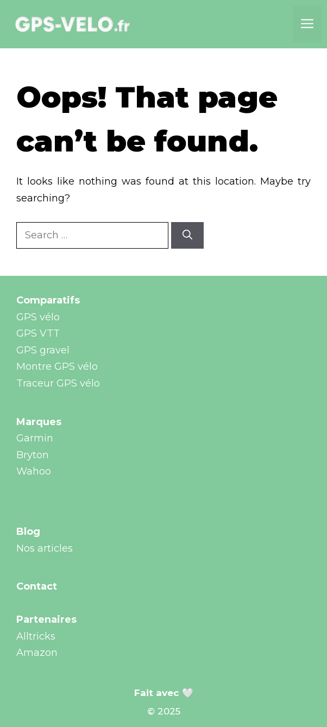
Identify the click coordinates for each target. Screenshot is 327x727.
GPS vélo (38, 317)
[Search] (187, 235)
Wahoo (33, 471)
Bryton (32, 455)
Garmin (34, 438)
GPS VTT (38, 333)
